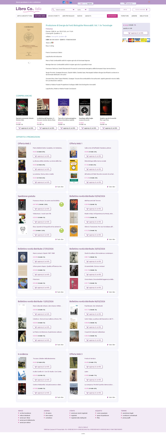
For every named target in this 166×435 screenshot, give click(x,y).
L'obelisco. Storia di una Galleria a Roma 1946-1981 (49, 319)
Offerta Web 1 (75, 143)
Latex (86, 371)
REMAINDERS (112, 16)
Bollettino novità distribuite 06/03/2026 (87, 301)
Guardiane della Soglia (86, 118)
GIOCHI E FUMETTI (54, 16)
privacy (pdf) (126, 417)
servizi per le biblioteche (27, 420)
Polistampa (49, 29)
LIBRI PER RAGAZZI (68, 16)
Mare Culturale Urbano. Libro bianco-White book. (49, 306)
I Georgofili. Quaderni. (58, 36)
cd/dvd (79, 16)
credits (83, 433)
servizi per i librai (25, 417)
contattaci (49, 417)
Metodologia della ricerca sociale (95, 161)
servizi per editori (25, 422)
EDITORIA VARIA (40, 16)
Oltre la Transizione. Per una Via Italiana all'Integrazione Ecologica (106, 226)
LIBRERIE (134, 16)
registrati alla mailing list (78, 417)
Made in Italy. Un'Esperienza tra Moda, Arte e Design (102, 213)
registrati (89, 3)
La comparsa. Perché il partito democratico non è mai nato (103, 384)
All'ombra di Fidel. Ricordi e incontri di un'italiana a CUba (103, 174)
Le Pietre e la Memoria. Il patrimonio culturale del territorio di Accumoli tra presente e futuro (63, 332)
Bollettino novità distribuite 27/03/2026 (35, 249)
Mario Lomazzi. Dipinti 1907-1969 (44, 253)
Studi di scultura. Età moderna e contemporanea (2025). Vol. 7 (105, 253)
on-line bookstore (25, 413)
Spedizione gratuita (26, 196)
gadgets (88, 16)
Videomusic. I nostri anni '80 (42, 213)
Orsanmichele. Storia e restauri (95, 266)
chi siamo (48, 413)
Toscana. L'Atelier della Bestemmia (44, 358)
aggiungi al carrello (25, 128)
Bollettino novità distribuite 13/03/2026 (35, 301)
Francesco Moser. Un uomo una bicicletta (46, 200)
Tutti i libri (60, 186)
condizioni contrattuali (130, 415)
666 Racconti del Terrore (93, 200)
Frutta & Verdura (90, 358)
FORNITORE (125, 16)
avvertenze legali (128, 413)
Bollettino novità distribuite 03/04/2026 (87, 196)
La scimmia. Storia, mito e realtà (43, 174)
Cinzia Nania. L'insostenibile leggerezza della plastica (102, 279)
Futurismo (36, 279)
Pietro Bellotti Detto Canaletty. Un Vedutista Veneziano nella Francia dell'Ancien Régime (61, 148)
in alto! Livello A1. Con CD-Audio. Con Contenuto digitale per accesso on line (57, 371)
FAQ (98, 417)
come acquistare (102, 413)
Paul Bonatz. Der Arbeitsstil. (94, 306)
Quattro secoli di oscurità (108, 118)
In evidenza (23, 354)
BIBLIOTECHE (144, 16)
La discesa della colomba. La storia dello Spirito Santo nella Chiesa (54, 161)
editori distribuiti (25, 415)
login (81, 3)
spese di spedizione (103, 415)
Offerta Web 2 (24, 143)
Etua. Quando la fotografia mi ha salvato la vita (48, 226)
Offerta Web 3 (75, 354)
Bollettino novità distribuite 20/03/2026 (87, 249)
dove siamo (49, 415)
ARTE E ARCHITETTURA (24, 16)
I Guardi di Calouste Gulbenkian (95, 332)
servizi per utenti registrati (79, 413)
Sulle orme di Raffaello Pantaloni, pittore (98, 148)
